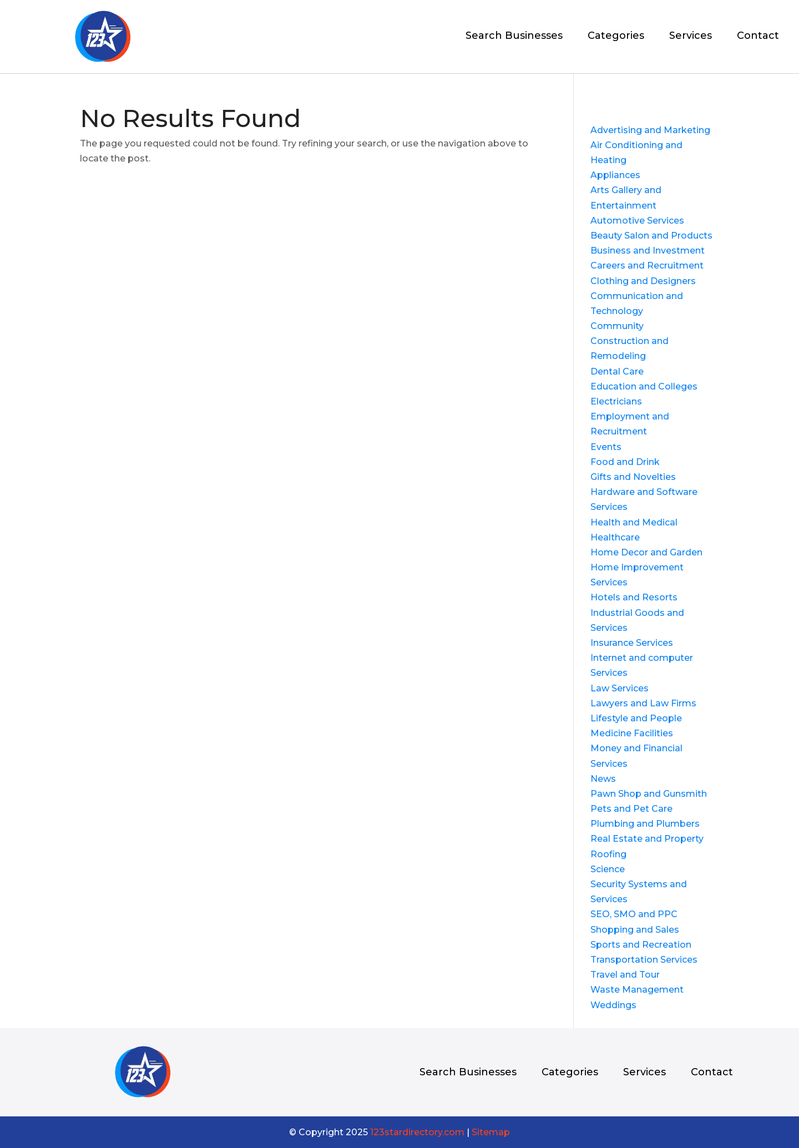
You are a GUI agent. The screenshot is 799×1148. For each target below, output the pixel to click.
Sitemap (491, 1132)
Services (690, 37)
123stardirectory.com (417, 1132)
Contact (758, 37)
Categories (616, 37)
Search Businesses (514, 37)
